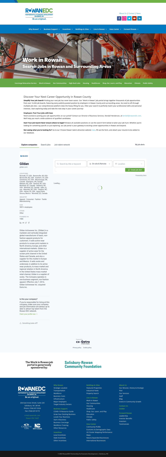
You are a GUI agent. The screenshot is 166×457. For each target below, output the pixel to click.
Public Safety (148, 83)
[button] (62, 170)
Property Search (92, 393)
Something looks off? (29, 323)
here (93, 130)
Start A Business (60, 420)
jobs (45, 145)
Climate (137, 83)
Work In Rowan (44, 83)
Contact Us (123, 406)
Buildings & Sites (82, 29)
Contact (131, 13)
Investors (122, 421)
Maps (88, 435)
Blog (121, 399)
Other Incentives (60, 440)
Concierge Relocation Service (26, 83)
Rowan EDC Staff (32, 418)
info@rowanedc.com (32, 415)
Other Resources (60, 428)
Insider (122, 409)
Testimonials (124, 424)
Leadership (123, 416)
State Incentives (60, 438)
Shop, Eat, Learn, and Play (112, 83)
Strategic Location (60, 388)
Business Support (51, 29)
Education (128, 83)
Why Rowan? (34, 29)
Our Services (124, 393)
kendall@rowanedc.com (132, 116)
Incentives (66, 29)
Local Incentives (60, 435)
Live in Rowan (99, 29)
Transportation (59, 390)
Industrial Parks (92, 390)
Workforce (57, 393)
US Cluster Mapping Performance (99, 432)
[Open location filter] (141, 163)
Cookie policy (87, 347)
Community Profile (93, 427)
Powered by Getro (141, 175)
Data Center (114, 29)
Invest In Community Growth (130, 402)
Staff (121, 396)
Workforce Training (61, 425)
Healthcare (96, 83)
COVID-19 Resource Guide (64, 411)
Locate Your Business (62, 417)
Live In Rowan (92, 398)
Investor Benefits (125, 418)
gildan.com (24, 167)
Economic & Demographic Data (98, 429)
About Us (123, 13)
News (138, 13)
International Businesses (96, 440)
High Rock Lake (74, 83)
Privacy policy (77, 347)
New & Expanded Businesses (97, 438)
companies (29, 145)
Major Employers (60, 402)
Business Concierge (61, 422)
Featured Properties (94, 388)
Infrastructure (59, 399)
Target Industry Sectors (63, 404)
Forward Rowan (130, 29)
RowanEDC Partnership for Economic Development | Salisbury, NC (85, 454)
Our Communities (59, 83)
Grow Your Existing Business (65, 414)
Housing (86, 83)
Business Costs (59, 396)
